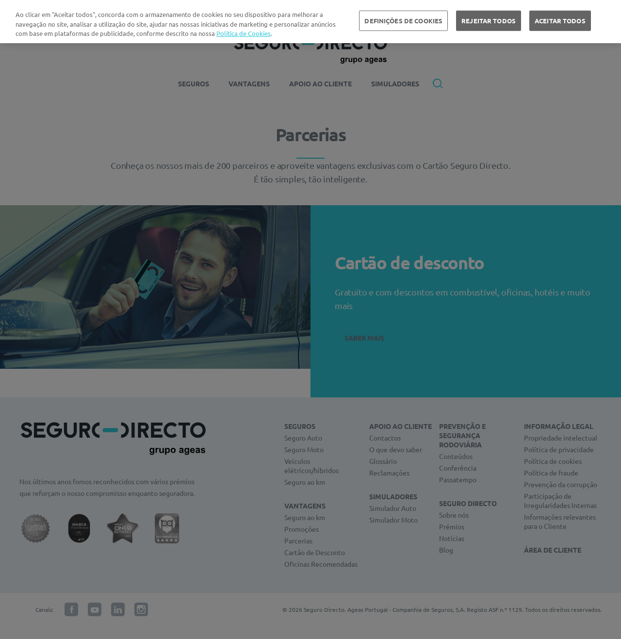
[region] (310, 21)
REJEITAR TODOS (488, 20)
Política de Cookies (243, 33)
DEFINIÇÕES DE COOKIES (403, 20)
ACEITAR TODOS (560, 20)
